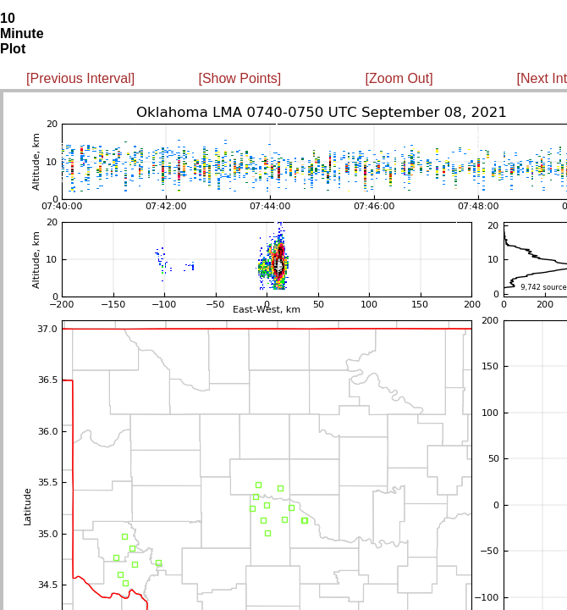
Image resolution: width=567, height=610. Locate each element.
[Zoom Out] (399, 78)
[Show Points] (239, 78)
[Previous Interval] (80, 78)
